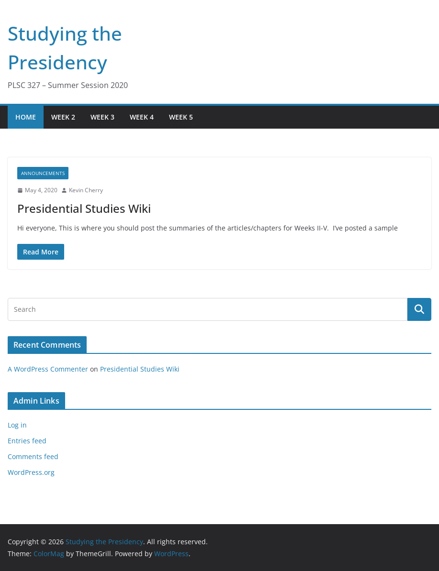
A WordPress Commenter (48, 368)
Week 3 (102, 116)
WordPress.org (31, 472)
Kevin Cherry (86, 190)
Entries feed (27, 440)
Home (25, 116)
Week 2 (63, 116)
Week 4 (142, 116)
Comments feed (33, 456)
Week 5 (181, 116)
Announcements (43, 173)
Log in (17, 424)
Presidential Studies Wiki (84, 208)
